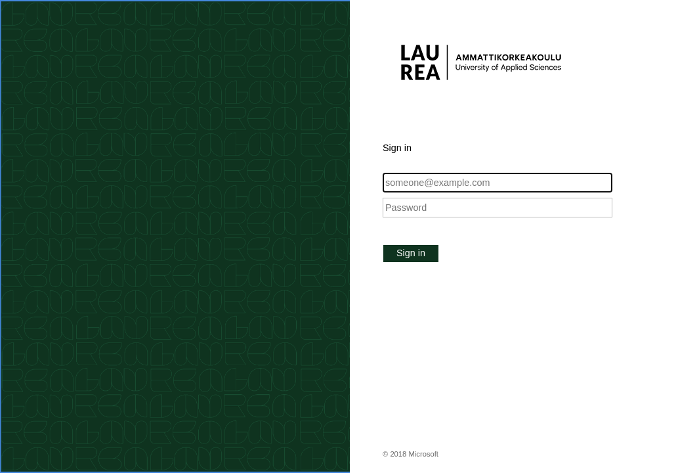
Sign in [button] (410, 253)
